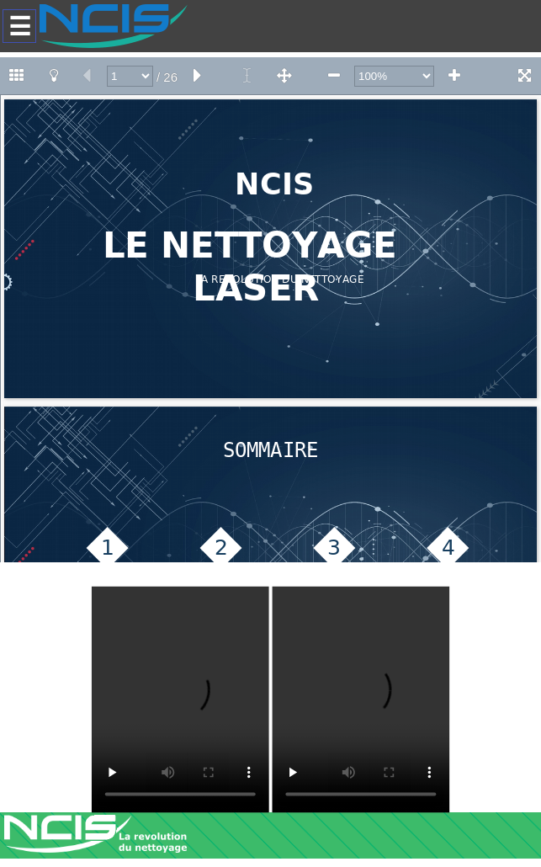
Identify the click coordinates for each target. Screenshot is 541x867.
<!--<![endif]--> (270, 309)
